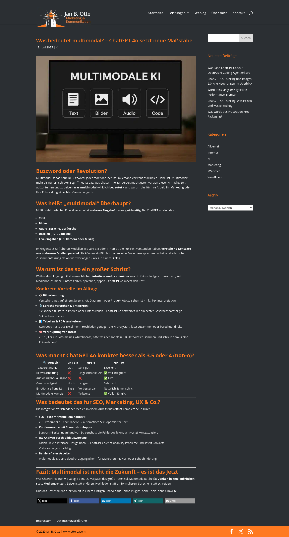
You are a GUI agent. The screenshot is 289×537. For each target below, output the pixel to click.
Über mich (219, 13)
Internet (213, 152)
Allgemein (214, 146)
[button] (52, 500)
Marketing (214, 165)
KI (57, 47)
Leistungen (176, 13)
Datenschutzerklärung (72, 521)
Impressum (43, 521)
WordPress (215, 177)
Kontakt (239, 13)
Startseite (155, 13)
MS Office (214, 171)
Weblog (200, 13)
